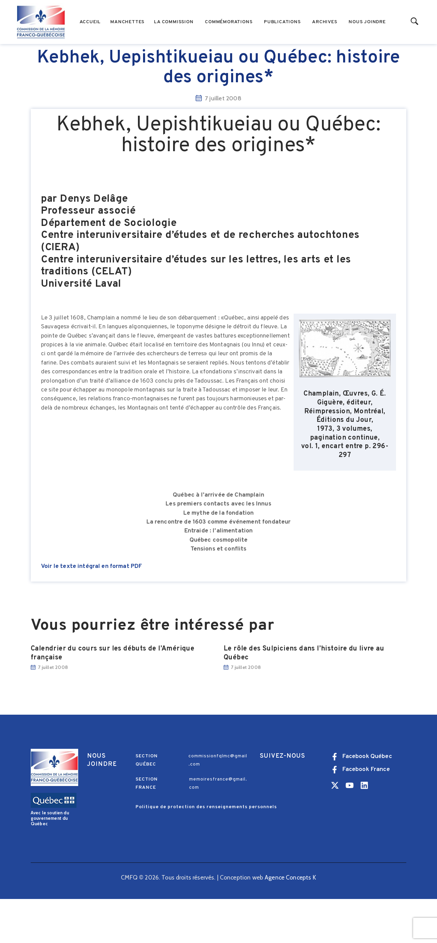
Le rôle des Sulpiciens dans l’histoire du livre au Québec (304, 697)
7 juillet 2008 (53, 711)
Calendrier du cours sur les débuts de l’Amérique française (112, 697)
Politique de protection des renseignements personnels (206, 851)
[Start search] (414, 22)
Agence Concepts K (290, 921)
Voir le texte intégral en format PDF (91, 610)
